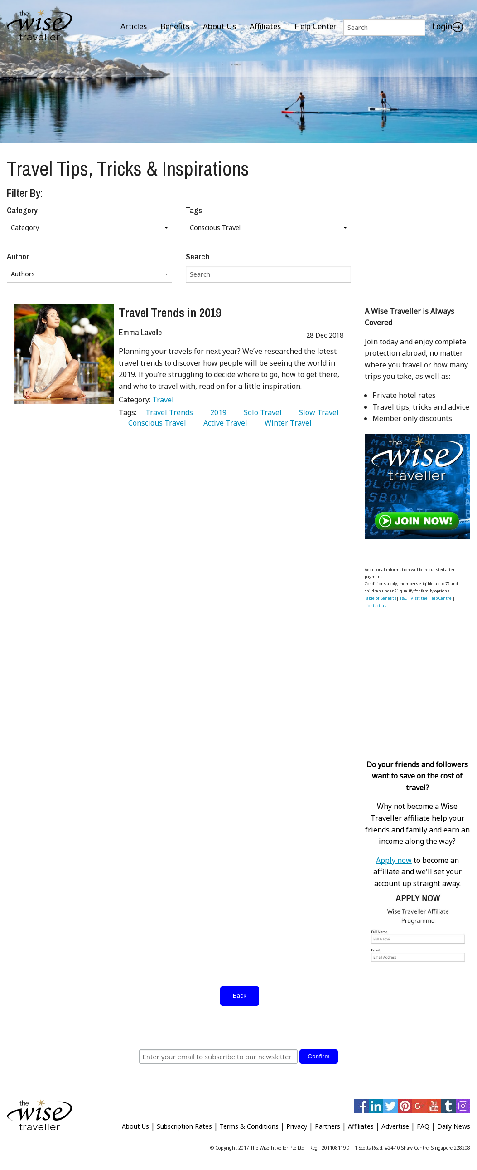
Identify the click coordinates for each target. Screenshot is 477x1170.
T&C (403, 598)
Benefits (174, 26)
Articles (133, 26)
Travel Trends (167, 412)
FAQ (423, 1126)
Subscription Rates (184, 1126)
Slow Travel (317, 412)
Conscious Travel (155, 423)
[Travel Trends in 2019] (64, 354)
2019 (216, 412)
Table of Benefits (380, 598)
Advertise (395, 1126)
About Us (219, 26)
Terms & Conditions (249, 1126)
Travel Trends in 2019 (170, 312)
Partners (327, 1126)
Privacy (296, 1126)
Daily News (453, 1126)
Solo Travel (261, 412)
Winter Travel (286, 423)
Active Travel (223, 423)
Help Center (315, 26)
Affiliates (265, 26)
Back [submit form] (239, 995)
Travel (163, 400)
